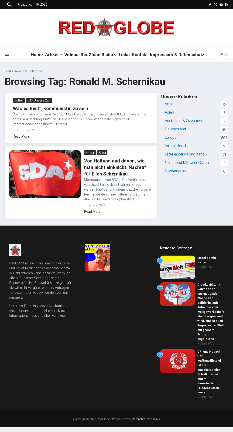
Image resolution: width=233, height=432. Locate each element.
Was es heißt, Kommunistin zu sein (50, 108)
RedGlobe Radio (98, 54)
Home (37, 54)
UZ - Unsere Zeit (38, 100)
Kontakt (140, 54)
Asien (169, 112)
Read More (21, 136)
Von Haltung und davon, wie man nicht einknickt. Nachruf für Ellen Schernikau (115, 167)
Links (124, 54)
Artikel (53, 54)
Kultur (18, 100)
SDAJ (102, 153)
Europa (170, 137)
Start (8, 71)
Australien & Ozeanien (183, 120)
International (175, 145)
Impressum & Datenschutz (177, 54)
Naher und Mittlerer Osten (187, 162)
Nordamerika (175, 171)
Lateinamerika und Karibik (186, 154)
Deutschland (175, 129)
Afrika (169, 103)
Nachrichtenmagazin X (146, 423)
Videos (71, 54)
